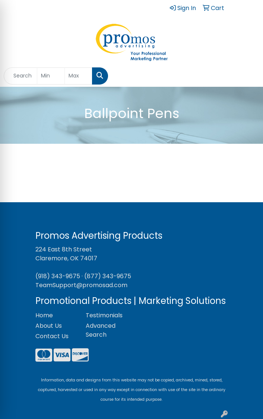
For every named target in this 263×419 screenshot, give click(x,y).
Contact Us (52, 336)
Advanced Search (100, 330)
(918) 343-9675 (57, 276)
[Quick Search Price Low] (51, 76)
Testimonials (104, 315)
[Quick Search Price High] (78, 76)
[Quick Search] (20, 76)
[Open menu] (248, 76)
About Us (48, 325)
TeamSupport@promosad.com (81, 285)
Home (44, 315)
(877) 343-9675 (107, 276)
